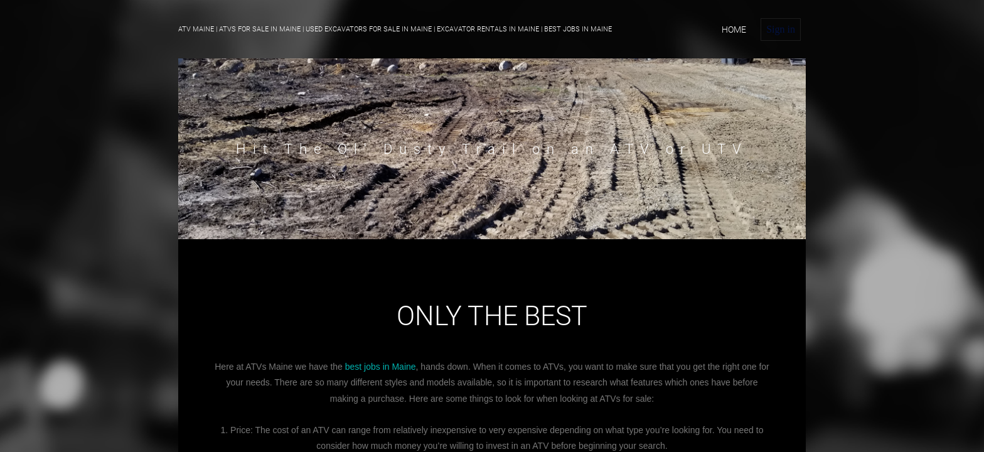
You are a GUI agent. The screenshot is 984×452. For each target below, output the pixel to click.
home (734, 29)
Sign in (780, 29)
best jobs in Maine (380, 367)
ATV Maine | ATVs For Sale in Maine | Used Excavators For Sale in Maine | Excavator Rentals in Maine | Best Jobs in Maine (395, 29)
